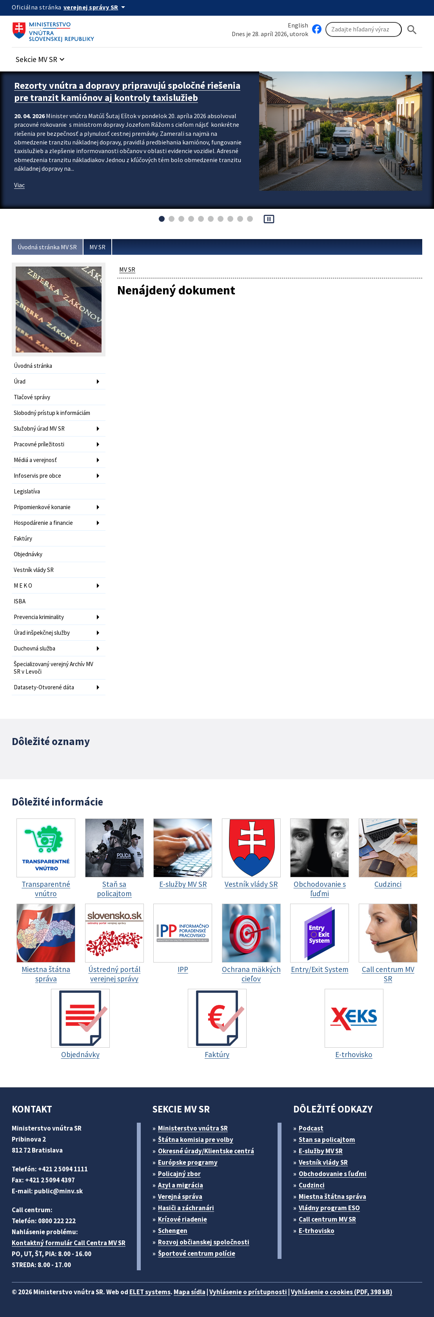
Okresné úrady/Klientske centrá (206, 1151)
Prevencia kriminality (39, 617)
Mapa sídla (189, 1292)
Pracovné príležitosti (39, 444)
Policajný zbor (179, 1173)
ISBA (19, 601)
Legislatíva (27, 491)
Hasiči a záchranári (186, 1208)
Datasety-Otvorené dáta (44, 687)
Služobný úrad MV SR (39, 428)
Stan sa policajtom (327, 1139)
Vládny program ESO (329, 1208)
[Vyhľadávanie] (363, 29)
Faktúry (23, 538)
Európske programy (188, 1162)
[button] (41, 57)
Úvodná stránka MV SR (47, 247)
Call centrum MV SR (327, 1219)
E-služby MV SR (321, 1151)
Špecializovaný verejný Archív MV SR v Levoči (53, 667)
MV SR (97, 247)
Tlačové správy (32, 397)
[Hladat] (412, 29)
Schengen (172, 1230)
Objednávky (28, 554)
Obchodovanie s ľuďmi (333, 1173)
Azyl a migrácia (180, 1185)
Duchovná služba (34, 648)
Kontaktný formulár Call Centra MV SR (68, 1242)
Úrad (19, 381)
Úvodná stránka (33, 365)
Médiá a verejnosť (35, 460)
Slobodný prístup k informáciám (52, 412)
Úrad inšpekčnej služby (42, 632)
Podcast (311, 1128)
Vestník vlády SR (34, 570)
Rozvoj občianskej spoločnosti (203, 1242)
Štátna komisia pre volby (195, 1139)
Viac (19, 185)
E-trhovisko (316, 1230)
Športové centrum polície (196, 1253)
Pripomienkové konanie (42, 507)
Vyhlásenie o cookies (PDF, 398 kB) (341, 1292)
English (298, 25)
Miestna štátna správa (332, 1196)
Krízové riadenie (182, 1219)
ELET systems (150, 1292)
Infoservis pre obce (37, 475)
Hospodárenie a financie (43, 522)
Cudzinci (312, 1185)
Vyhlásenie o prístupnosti (248, 1292)
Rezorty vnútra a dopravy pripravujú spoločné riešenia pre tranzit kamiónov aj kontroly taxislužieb (127, 91)
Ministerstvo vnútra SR (193, 1128)
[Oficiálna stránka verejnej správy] (96, 7)
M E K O (23, 585)
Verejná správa (180, 1196)
